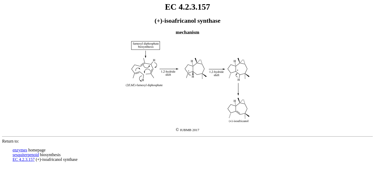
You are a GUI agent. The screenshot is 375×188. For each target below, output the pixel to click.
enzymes (20, 150)
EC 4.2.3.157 (24, 159)
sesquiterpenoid (26, 154)
